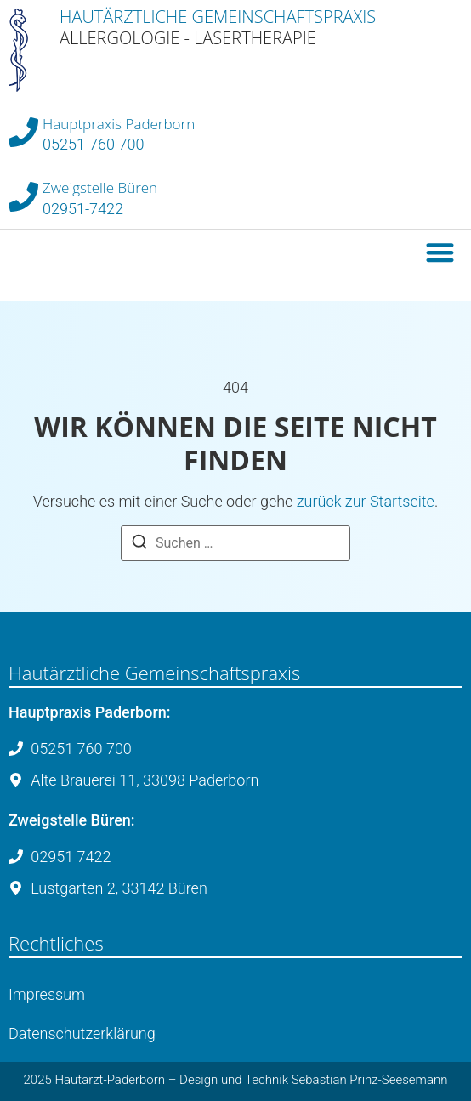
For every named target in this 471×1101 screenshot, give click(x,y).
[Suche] (139, 544)
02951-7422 (83, 209)
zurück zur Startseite (365, 501)
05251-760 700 (93, 144)
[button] (440, 252)
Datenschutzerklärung (82, 1033)
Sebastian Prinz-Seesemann (370, 1079)
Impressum (47, 994)
